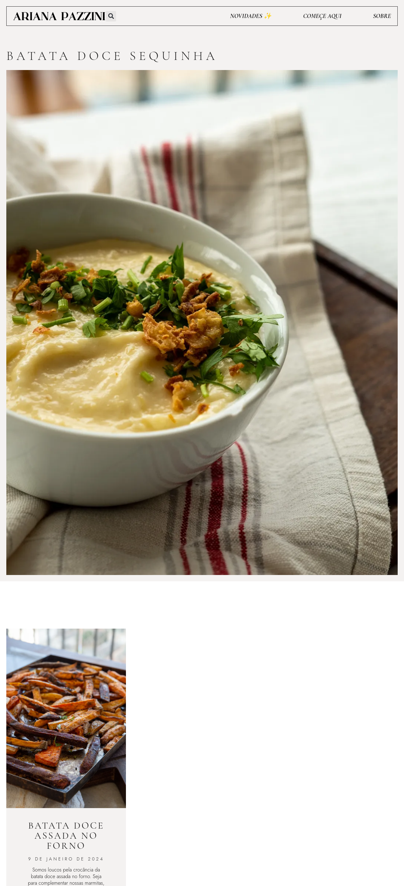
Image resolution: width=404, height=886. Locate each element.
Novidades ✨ (250, 16)
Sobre (382, 16)
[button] (111, 16)
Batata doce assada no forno (66, 836)
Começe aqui (322, 16)
